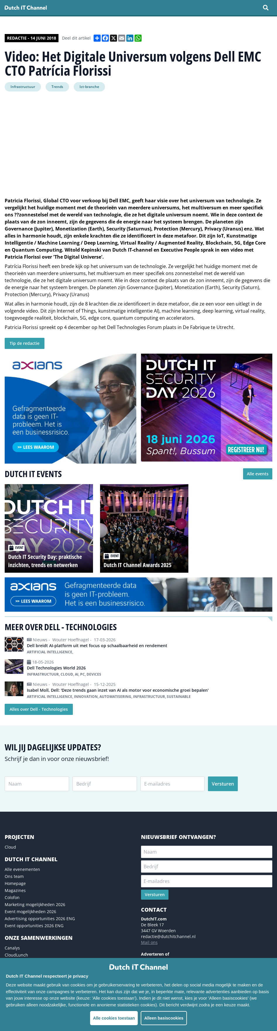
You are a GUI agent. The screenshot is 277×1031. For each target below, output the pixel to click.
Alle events (258, 474)
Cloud (10, 847)
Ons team (14, 876)
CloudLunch (16, 955)
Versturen (223, 784)
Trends (57, 86)
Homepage (15, 883)
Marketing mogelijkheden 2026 (35, 904)
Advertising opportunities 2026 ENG (40, 918)
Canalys (12, 948)
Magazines (15, 890)
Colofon (12, 897)
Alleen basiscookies (163, 1018)
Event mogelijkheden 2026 (30, 911)
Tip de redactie (24, 343)
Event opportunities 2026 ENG (34, 925)
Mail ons (149, 942)
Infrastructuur (23, 86)
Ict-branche (89, 86)
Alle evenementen (22, 869)
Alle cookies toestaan (114, 1018)
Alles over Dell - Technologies (39, 709)
